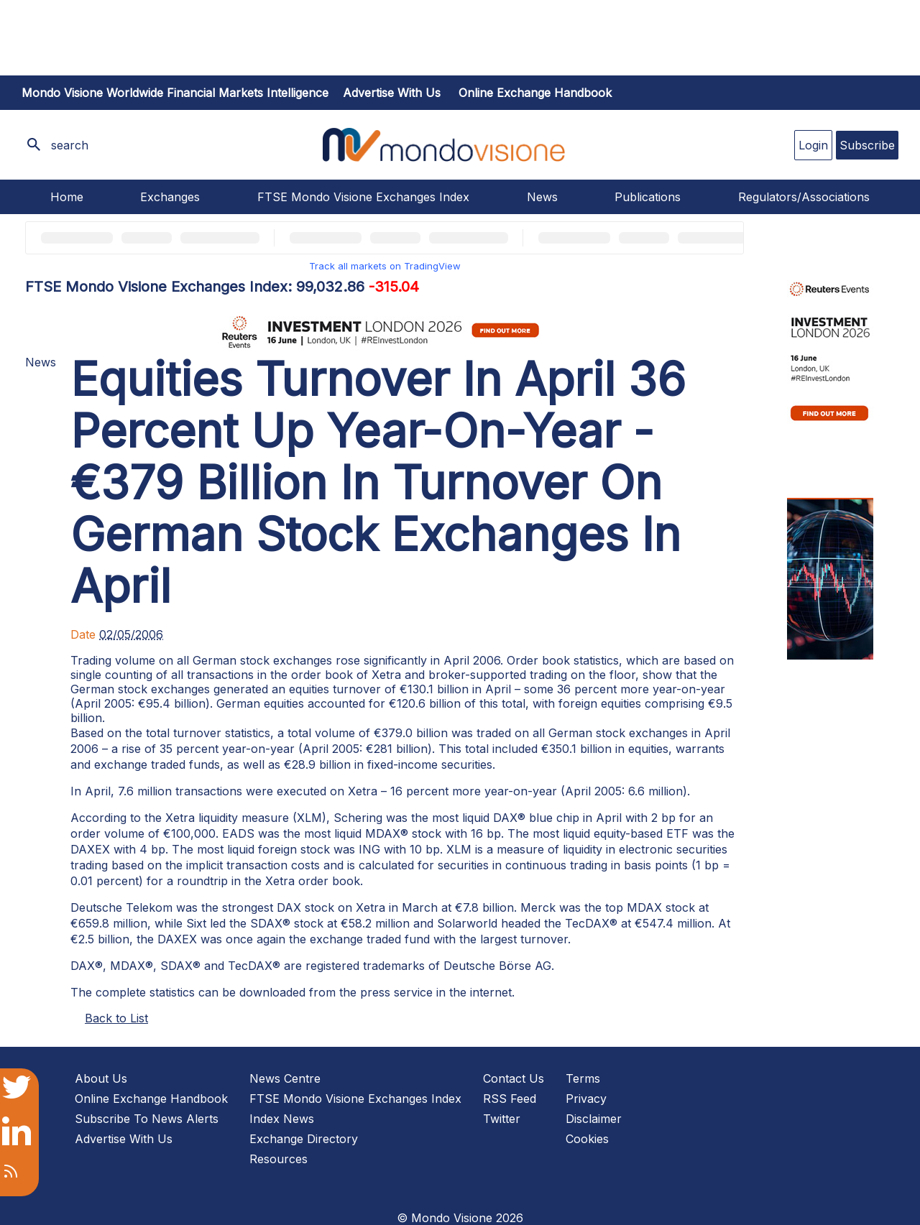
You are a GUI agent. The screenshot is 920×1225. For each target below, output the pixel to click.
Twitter (501, 1118)
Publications (648, 197)
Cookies (587, 1139)
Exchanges (170, 197)
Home (66, 197)
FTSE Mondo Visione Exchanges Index (363, 197)
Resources (278, 1159)
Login (813, 145)
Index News (281, 1118)
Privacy (586, 1098)
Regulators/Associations (804, 197)
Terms (583, 1078)
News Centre (285, 1078)
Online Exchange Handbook (535, 92)
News (542, 197)
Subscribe (867, 145)
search (69, 145)
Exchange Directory (303, 1139)
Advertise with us (392, 92)
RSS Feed (509, 1098)
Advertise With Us (123, 1139)
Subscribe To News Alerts (146, 1118)
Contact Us (513, 1078)
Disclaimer (594, 1118)
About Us (101, 1078)
